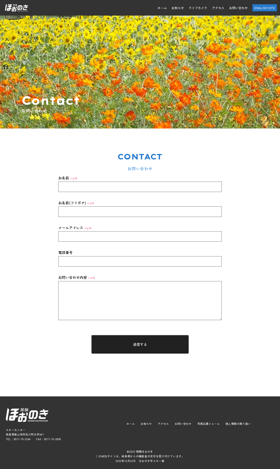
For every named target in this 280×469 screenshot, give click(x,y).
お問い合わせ (238, 7)
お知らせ (178, 7)
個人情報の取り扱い (238, 424)
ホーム (162, 7)
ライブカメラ (198, 7)
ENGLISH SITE (264, 7)
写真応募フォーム (208, 424)
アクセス (218, 7)
